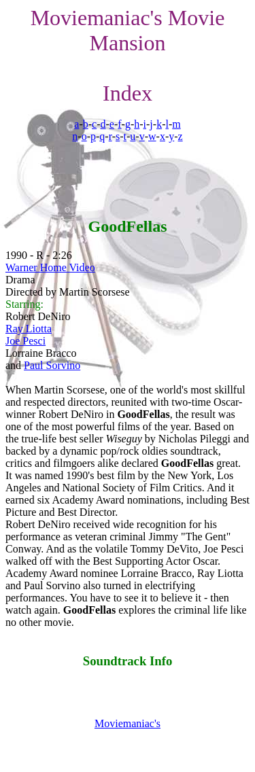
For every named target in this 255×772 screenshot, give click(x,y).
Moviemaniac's (127, 723)
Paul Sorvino (52, 365)
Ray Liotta (28, 328)
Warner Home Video (50, 267)
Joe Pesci (25, 341)
